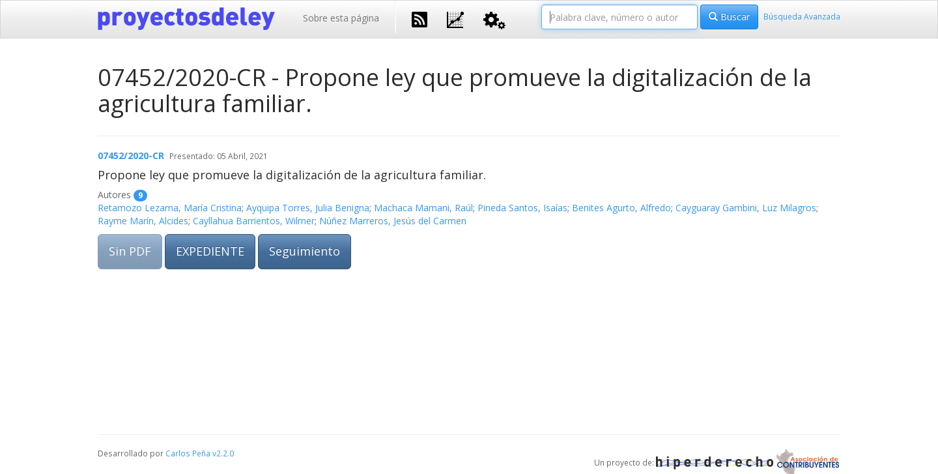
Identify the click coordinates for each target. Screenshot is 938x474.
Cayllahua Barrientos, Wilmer (254, 221)
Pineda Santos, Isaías (522, 207)
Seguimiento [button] (304, 251)
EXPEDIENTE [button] (210, 251)
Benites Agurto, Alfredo (621, 207)
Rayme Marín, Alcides (143, 221)
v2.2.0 (223, 453)
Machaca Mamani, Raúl (423, 207)
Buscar (729, 16)
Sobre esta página (341, 18)
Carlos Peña (187, 453)
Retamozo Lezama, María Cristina (170, 207)
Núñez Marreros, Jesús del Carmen (392, 221)
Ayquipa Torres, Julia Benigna (307, 207)
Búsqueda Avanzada (801, 16)
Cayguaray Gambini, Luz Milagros (745, 207)
